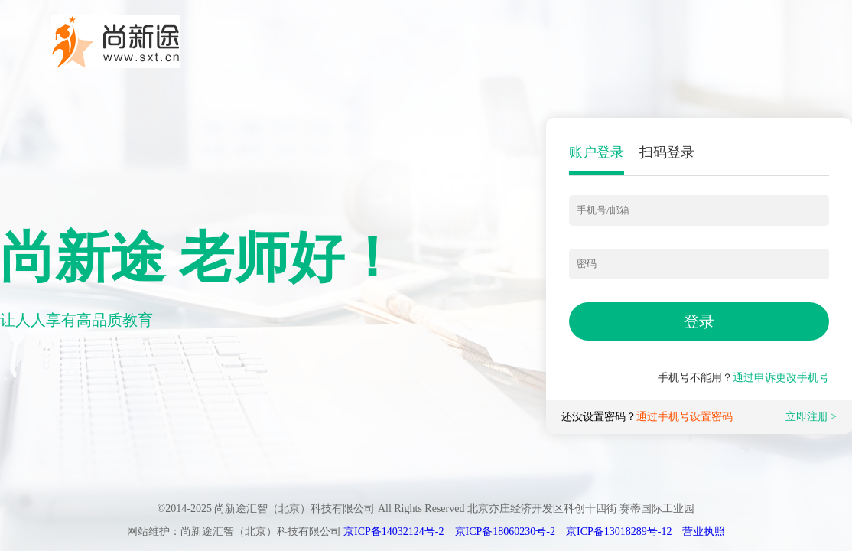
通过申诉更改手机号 (781, 377)
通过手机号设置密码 (684, 416)
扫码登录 (666, 152)
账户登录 (596, 152)
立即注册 (806, 416)
